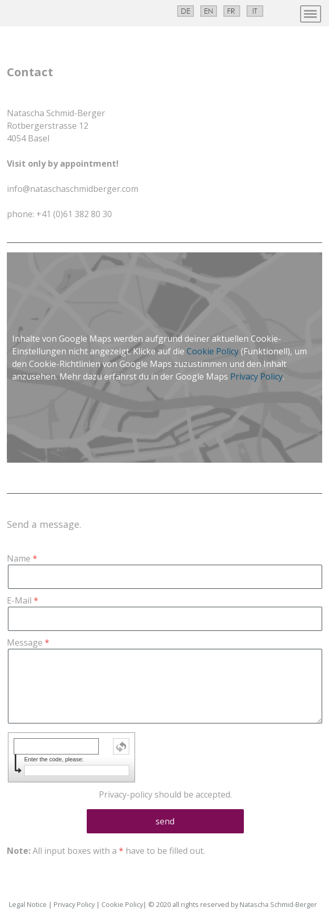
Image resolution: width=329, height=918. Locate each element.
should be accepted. (165, 794)
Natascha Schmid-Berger (278, 904)
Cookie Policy (213, 351)
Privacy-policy (125, 794)
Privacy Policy (256, 376)
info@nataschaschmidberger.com (72, 189)
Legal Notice (28, 904)
